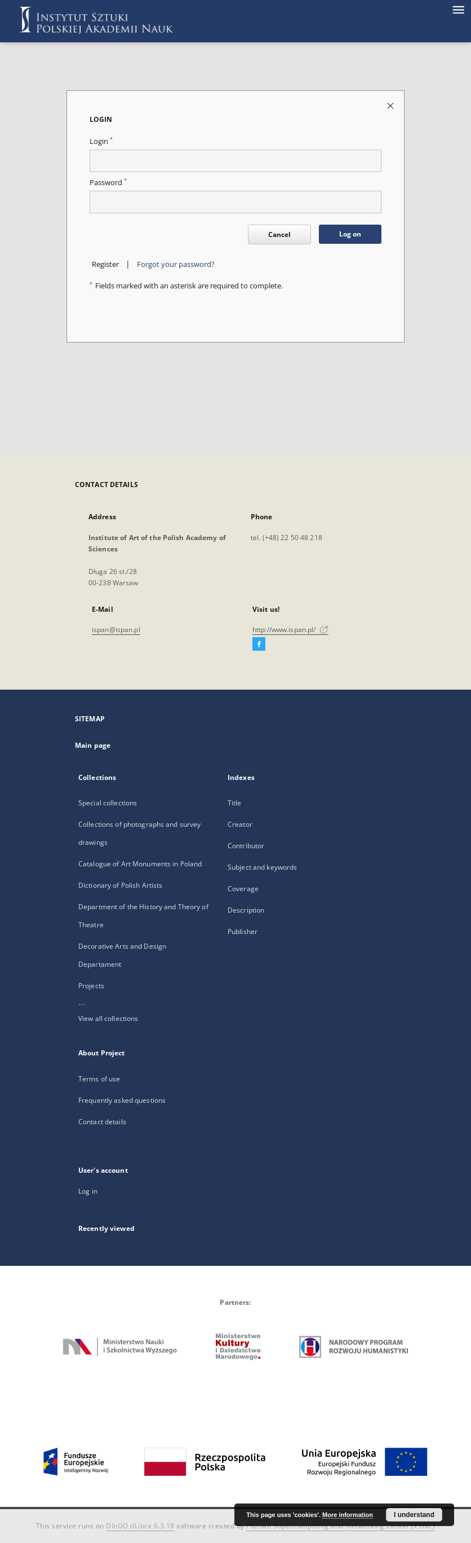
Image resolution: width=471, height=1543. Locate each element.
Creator (240, 824)
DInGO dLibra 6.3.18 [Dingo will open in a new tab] (140, 1526)
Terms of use (99, 1079)
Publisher (242, 931)
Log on (350, 234)
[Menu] (458, 9)
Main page (92, 745)
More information (347, 1514)
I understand (414, 1515)
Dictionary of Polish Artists (120, 885)
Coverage (243, 888)
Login (101, 141)
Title (235, 803)
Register (105, 264)
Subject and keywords (262, 867)
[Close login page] (391, 105)
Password (108, 182)
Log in (87, 1191)
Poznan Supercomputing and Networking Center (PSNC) (340, 1526)
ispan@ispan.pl (116, 629)
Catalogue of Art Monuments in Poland (140, 864)
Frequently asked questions (122, 1100)
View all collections (108, 1018)
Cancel (279, 234)
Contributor (246, 846)
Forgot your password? (176, 264)
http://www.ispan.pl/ (290, 629)
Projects (91, 985)
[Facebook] (258, 644)
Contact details (102, 1121)
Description (246, 910)
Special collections (107, 803)
